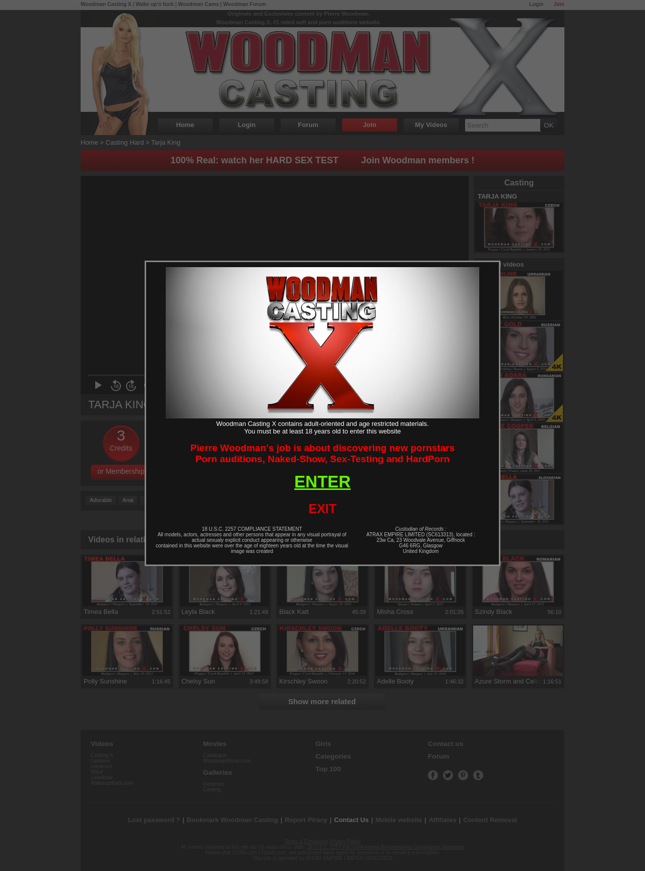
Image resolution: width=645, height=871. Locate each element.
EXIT (322, 509)
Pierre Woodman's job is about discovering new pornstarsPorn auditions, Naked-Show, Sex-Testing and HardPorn (322, 453)
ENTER (322, 481)
